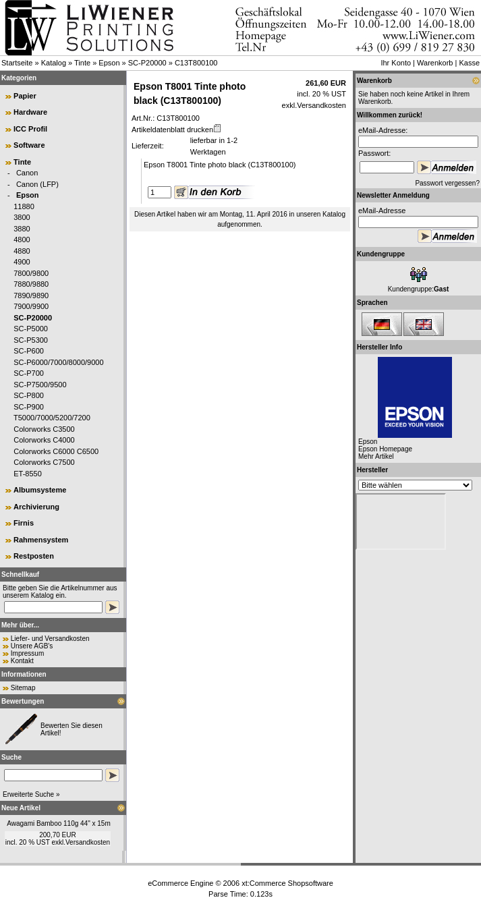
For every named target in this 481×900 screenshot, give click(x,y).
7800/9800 (31, 273)
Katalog (53, 63)
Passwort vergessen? (447, 183)
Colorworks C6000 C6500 (55, 451)
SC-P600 (28, 351)
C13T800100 (196, 63)
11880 (23, 206)
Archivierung (36, 507)
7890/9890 (31, 295)
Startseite (16, 63)
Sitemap (23, 688)
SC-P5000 (30, 329)
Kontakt (22, 661)
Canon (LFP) (37, 184)
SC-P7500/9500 (39, 385)
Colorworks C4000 (43, 440)
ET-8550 (27, 474)
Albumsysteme (39, 490)
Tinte (82, 63)
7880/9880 (31, 284)
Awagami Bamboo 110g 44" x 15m (58, 823)
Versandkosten (87, 842)
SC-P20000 (147, 63)
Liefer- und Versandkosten (50, 638)
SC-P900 (28, 407)
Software (29, 145)
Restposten (33, 556)
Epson (108, 63)
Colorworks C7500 (43, 462)
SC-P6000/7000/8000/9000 (58, 362)
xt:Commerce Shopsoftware (287, 883)
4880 (21, 251)
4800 (21, 239)
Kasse (469, 63)
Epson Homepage (385, 449)
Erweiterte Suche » (31, 794)
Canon (27, 173)
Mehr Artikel (376, 456)
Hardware (30, 112)
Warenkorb (435, 63)
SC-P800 (28, 395)
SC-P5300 (30, 340)
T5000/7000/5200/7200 (51, 418)
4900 (21, 262)
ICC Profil (30, 129)
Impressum (27, 653)
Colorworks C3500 (43, 429)
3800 (21, 217)
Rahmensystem (40, 540)
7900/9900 (31, 306)
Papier (24, 96)
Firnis (23, 523)
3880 (21, 229)
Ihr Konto (395, 63)
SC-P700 (28, 373)
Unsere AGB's (32, 646)
